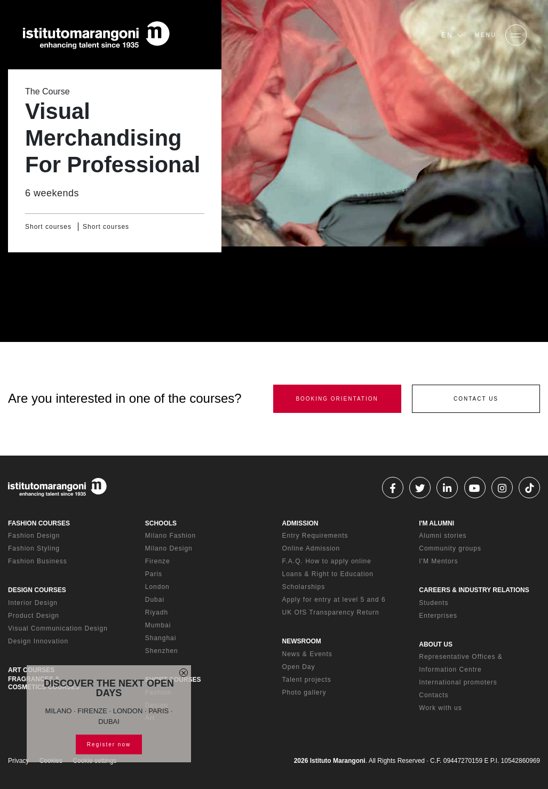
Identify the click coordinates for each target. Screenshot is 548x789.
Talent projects (306, 679)
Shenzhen (161, 651)
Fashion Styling (34, 548)
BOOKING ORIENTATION (337, 399)
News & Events (307, 654)
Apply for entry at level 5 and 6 (334, 599)
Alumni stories (442, 535)
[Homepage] (96, 35)
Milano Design (169, 548)
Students (433, 603)
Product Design (33, 615)
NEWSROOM (301, 641)
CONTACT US (476, 399)
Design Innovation (38, 641)
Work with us (440, 708)
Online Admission (311, 548)
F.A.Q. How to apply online (326, 561)
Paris (153, 574)
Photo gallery (304, 692)
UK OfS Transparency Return (330, 612)
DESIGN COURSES (37, 590)
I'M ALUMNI (436, 523)
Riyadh (156, 612)
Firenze (157, 561)
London (157, 587)
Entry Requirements (315, 535)
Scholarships (303, 587)
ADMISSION (300, 523)
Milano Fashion (170, 535)
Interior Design (33, 603)
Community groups (450, 548)
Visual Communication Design (58, 628)
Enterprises (438, 615)
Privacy (18, 760)
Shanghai (161, 638)
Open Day (298, 667)
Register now (109, 744)
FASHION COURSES (39, 523)
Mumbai (158, 625)
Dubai (154, 599)
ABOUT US (435, 644)
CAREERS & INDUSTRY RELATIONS (474, 590)
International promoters (458, 682)
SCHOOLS (161, 523)
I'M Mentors (438, 561)
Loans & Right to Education (328, 574)
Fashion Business (37, 561)
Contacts (433, 695)
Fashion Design (34, 535)
